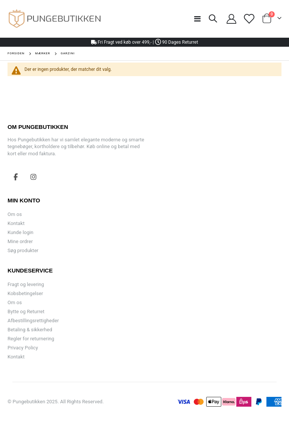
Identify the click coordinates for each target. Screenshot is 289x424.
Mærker (42, 53)
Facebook (15, 176)
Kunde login (20, 232)
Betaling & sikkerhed (30, 329)
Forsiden (16, 53)
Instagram (33, 176)
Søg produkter (23, 250)
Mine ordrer (20, 241)
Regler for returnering (31, 338)
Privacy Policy (23, 348)
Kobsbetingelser (25, 293)
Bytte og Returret (26, 311)
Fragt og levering (26, 284)
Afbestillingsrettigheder (33, 320)
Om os (15, 214)
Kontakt (16, 223)
